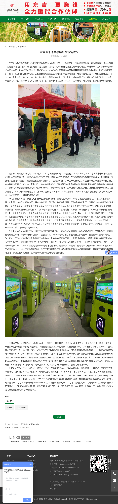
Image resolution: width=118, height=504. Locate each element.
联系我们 (106, 19)
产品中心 (31, 456)
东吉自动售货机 (28, 442)
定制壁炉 (87, 442)
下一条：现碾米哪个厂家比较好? (17, 428)
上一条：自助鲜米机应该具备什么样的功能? (22, 424)
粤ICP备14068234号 (77, 499)
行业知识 (22, 47)
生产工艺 (52, 19)
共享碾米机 (21, 408)
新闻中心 (93, 19)
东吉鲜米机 (15, 442)
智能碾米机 (41, 442)
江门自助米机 (54, 442)
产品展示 (39, 19)
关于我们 (25, 19)
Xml (95, 499)
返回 (59, 417)
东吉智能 (66, 442)
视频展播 (79, 19)
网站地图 (53, 489)
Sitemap (89, 499)
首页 (6, 47)
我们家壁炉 (77, 442)
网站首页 (12, 19)
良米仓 (9, 408)
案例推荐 (66, 19)
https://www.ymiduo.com (68, 475)
